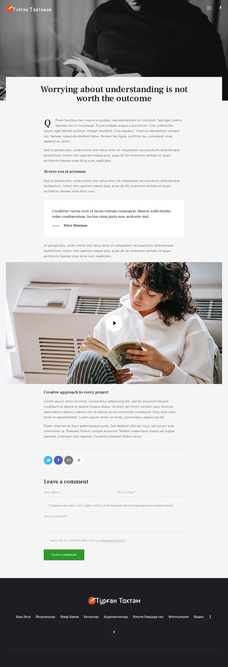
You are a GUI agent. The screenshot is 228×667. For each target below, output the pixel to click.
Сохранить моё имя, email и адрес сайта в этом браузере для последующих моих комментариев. (111, 505)
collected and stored (111, 540)
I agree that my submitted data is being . (88, 540)
